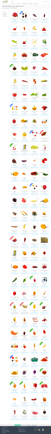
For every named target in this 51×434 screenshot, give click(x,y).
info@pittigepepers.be (21, 431)
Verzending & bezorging (6, 431)
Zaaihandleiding (25, 3)
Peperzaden (5, 13)
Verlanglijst (35, 3)
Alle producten (6, 7)
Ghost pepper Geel (34, 32)
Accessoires (5, 16)
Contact (30, 3)
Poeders (4, 14)
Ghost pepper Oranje (24, 32)
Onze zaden (13, 3)
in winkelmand (14, 21)
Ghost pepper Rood (14, 32)
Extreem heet (18, 3)
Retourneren (4, 432)
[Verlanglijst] (17, 13)
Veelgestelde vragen (5, 430)
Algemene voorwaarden (22, 430)
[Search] (26, 1)
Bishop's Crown (44, 32)
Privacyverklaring (21, 428)
